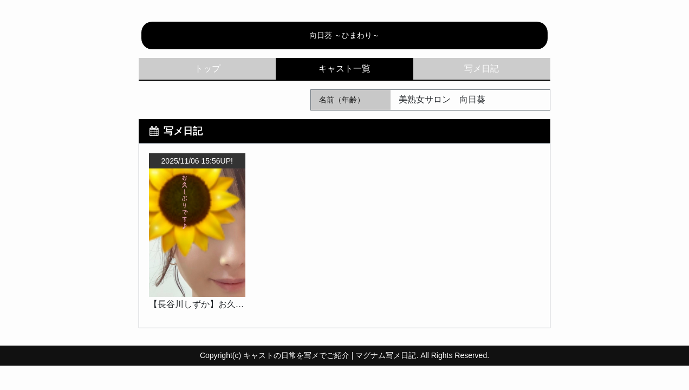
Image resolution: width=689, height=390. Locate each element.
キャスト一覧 (344, 69)
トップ (207, 68)
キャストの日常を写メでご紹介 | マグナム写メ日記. (330, 355)
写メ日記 (481, 68)
